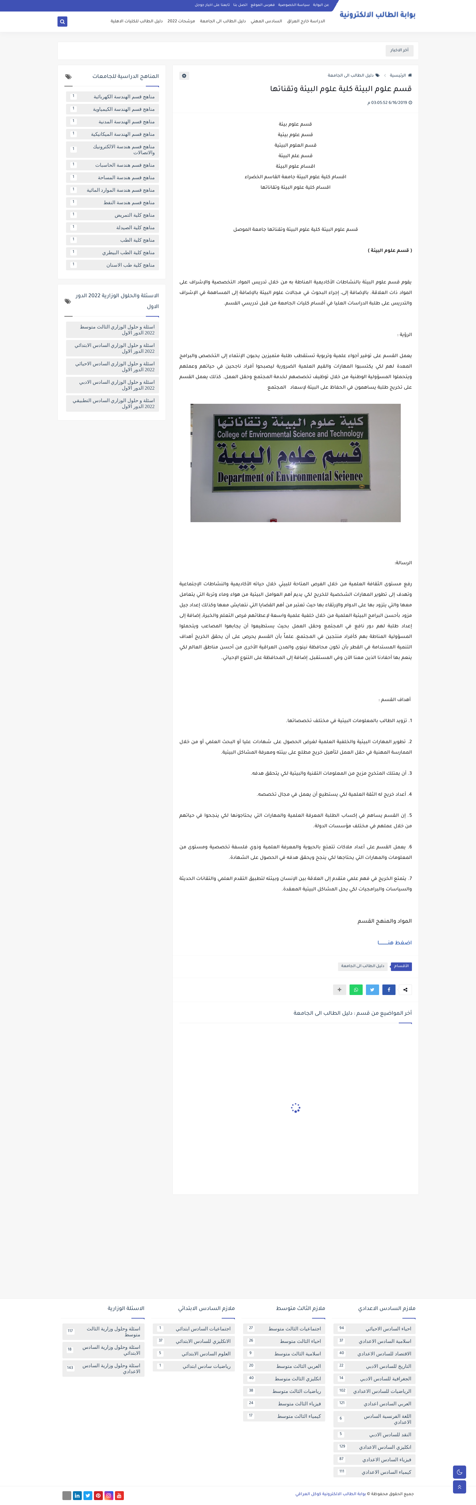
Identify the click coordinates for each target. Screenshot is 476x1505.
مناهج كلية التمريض (112, 215)
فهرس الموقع (263, 5)
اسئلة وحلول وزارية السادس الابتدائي (103, 1350)
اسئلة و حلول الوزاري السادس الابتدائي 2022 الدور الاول (115, 348)
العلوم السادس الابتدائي (194, 1354)
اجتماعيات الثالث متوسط (284, 1329)
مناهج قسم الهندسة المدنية (112, 122)
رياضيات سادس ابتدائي (194, 1366)
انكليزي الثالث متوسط (284, 1379)
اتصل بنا (240, 5)
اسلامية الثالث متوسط (284, 1354)
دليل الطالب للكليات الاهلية (137, 21)
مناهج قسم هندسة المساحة (112, 178)
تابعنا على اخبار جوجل (212, 5)
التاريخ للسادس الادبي (374, 1366)
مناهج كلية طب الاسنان (112, 265)
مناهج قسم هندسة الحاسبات (112, 165)
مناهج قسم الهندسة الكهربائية (112, 97)
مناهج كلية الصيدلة (112, 228)
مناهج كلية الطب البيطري (112, 252)
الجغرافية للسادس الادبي (374, 1379)
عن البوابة (321, 5)
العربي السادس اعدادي (374, 1404)
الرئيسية (401, 76)
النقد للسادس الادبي (374, 1435)
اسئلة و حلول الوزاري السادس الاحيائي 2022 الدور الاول (115, 366)
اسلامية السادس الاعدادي (374, 1341)
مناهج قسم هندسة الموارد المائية (112, 190)
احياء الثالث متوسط (284, 1341)
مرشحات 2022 (181, 21)
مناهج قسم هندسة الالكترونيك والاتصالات (112, 149)
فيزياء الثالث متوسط (284, 1404)
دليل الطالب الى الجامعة (223, 21)
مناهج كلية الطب (112, 240)
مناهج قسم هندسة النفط (112, 203)
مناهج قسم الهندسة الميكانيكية (112, 134)
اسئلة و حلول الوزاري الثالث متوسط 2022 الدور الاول (117, 329)
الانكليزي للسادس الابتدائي (194, 1341)
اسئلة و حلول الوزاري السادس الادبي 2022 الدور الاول (117, 385)
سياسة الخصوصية (294, 5)
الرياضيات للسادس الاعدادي (374, 1391)
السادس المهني (266, 21)
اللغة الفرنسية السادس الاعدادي (374, 1419)
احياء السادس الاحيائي (374, 1329)
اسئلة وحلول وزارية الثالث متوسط (103, 1331)
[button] (389, 989)
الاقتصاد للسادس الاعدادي (374, 1354)
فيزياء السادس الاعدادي (374, 1460)
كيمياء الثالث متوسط (284, 1416)
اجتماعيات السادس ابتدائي (194, 1329)
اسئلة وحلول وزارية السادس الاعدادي (103, 1368)
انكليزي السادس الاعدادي (374, 1447)
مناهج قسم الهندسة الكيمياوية (112, 109)
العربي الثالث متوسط (284, 1366)
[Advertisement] (238, 1249)
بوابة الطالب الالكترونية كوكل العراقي (330, 1494)
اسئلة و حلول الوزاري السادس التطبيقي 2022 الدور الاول (114, 403)
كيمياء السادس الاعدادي (374, 1472)
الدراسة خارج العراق (306, 21)
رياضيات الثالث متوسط (284, 1391)
